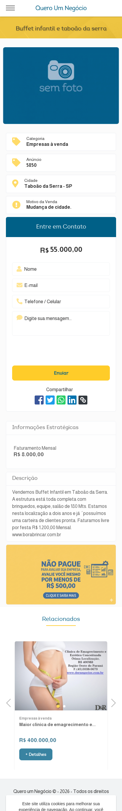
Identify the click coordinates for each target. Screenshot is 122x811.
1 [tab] (58, 716)
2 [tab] (64, 716)
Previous (10, 702)
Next (111, 702)
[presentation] (52, 352)
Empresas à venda (35, 729)
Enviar (61, 373)
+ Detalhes (35, 765)
